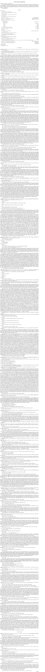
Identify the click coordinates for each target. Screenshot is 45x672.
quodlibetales (5, 19)
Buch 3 (4, 25)
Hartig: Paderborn (28, 130)
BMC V (21, 55)
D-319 (23, 129)
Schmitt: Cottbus (35, 603)
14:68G (16, 584)
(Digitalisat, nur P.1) (18, 281)
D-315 (6, 534)
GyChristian (20, 295)
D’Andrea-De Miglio (11, 212)
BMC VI (1, 506)
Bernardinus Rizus (35, 162)
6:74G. (11, 271)
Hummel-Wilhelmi (21, 370)
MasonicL (20, 347)
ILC (7, 563)
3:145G (8, 548)
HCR (2, 329)
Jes (15, 624)
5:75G (31, 489)
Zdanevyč (12, 131)
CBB (9, 54)
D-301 (26, 430)
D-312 (6, 475)
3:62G (22, 180)
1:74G (20, 51)
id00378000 (9, 494)
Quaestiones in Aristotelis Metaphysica (17, 49)
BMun (1, 133)
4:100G (29, 489)
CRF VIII (11, 79)
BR (16, 59)
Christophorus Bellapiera (34, 424)
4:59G (24, 635)
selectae (4, 28)
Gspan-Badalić (13, 128)
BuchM (28, 155)
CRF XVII (6, 493)
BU (10, 65)
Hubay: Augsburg (25, 167)
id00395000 (21, 150)
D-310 (23, 454)
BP (3, 338)
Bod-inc (28, 55)
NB (6, 70)
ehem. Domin (36, 508)
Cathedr (33, 293)
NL (3, 153)
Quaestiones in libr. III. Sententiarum (17, 451)
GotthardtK (20, 133)
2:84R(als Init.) (21, 635)
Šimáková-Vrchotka (31, 112)
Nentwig (31, 250)
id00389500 (21, 563)
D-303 (31, 505)
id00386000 (3, 455)
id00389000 (8, 573)
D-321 (37, 166)
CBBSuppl (9, 637)
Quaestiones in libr (14, 423)
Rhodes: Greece (34, 128)
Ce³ (12, 54)
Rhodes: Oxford (25, 56)
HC (2, 54)
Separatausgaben (5, 22)
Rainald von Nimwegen (30, 513)
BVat (5, 61)
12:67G (20, 164)
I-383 (37, 617)
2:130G (22, 51)
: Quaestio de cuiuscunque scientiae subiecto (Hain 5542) (16, 40)
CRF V (36, 492)
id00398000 (20, 506)
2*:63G (24, 489)
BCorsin (16, 67)
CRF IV (5, 55)
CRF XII (5, 129)
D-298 (11, 55)
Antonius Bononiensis (24, 424)
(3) (23, 209)
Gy (30, 297)
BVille (12, 61)
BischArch (13, 138)
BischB (32, 116)
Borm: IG (3, 130)
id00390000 (18, 587)
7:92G (34, 599)
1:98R (12, 452)
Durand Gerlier (27, 488)
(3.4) (22, 366)
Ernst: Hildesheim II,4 (17, 130)
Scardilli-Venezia (6, 57)
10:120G (18, 164)
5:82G (16, 125)
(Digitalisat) (19, 76)
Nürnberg (28, 124)
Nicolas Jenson (6, 146)
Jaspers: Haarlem (7, 476)
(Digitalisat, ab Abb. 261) (27, 148)
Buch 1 (4, 23)
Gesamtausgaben (5, 21)
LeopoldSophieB (21, 544)
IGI (36, 54)
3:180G (26, 489)
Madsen (21, 150)
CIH (15, 54)
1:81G (18, 502)
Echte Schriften (2, 10)
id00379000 (33, 213)
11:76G (18, 108)
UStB (8, 62)
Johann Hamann (31, 73)
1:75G (7, 527)
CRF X (4, 111)
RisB (30, 219)
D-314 (2, 518)
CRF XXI (15, 493)
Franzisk (29, 82)
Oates (20, 56)
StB (18, 62)
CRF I (4, 79)
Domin (36, 142)
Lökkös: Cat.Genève (18, 212)
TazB (32, 290)
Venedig (26, 49)
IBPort (30, 54)
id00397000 (22, 185)
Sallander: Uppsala (16, 251)
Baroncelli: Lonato (4, 404)
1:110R (18, 426)
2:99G (26, 412)
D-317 (37, 586)
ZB (17, 141)
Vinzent (25, 290)
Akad (27, 157)
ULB (30, 114)
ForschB (4, 116)
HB (12, 308)
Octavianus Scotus (5, 178)
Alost (26, 547)
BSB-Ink (9, 55)
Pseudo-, (8, 633)
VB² (18, 493)
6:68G (32, 599)
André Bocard (13, 488)
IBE (24, 54)
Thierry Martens (29, 547)
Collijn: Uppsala (14, 285)
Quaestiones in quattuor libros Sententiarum (9, 34)
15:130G (18, 584)
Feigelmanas (20, 54)
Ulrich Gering (13, 461)
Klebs (6, 54)
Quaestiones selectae (14, 614)
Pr (17, 55)
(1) (16, 247)
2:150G (9, 527)
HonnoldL (12, 293)
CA (5, 563)
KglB (8, 221)
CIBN (14, 55)
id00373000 (26, 80)
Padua (30, 91)
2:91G (17, 462)
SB (0, 65)
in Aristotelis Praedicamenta (7, 42)
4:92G (24, 51)
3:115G (20, 462)
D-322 (11, 183)
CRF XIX (13, 129)
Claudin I (8, 464)
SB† (17, 114)
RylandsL (1, 343)
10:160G (16, 108)
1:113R (12, 651)
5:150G (14, 147)
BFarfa (9, 219)
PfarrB (22, 267)
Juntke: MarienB (34, 130)
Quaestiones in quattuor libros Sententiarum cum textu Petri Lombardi (22, 314)
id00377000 (3, 477)
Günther (33, 55)
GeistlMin (5, 136)
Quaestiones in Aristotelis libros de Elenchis (21, 649)
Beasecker (5, 212)
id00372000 (28, 57)
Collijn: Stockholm (9, 130)
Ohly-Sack (12, 112)
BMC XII (15, 167)
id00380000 (15, 252)
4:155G (14, 651)
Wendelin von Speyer (24, 614)
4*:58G (27, 599)
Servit (9, 341)
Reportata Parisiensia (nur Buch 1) (7, 27)
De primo (4, 17)
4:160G (14, 125)
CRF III (8, 79)
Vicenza (24, 451)
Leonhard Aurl (28, 407)
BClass (22, 348)
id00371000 (22, 663)
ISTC (26, 57)
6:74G (16, 147)
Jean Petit (22, 488)
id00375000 (20, 431)
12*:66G (16, 326)
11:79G (20, 318)
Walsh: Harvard (19, 57)
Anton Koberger (32, 124)
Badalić (9, 78)
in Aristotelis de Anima (7, 39)
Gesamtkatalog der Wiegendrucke (6, 670)
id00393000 (19, 113)
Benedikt (32, 99)
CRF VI (7, 210)
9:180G (28, 51)
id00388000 (32, 535)
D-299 (18, 79)
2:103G (18, 660)
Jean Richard (18, 488)
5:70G (20, 660)
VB (6, 111)
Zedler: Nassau (12, 113)
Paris (10, 461)
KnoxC (10, 376)
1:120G (17, 635)
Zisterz (15, 170)
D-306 (22, 330)
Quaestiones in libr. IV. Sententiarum (17, 460)
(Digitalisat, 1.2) (12, 366)
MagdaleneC (11, 336)
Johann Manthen (3, 107)
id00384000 (15, 619)
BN (18, 67)
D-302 (31, 210)
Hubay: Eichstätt (7, 56)
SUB (14, 221)
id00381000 (35, 287)
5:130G (29, 599)
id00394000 (18, 131)
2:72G (6, 548)
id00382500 (14, 404)
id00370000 (33, 653)
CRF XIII (9, 129)
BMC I (15, 475)
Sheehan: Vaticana (14, 185)
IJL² (24, 110)
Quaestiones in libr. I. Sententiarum (16, 407)
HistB (35, 158)
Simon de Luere (13, 598)
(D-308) (27, 369)
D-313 (37, 210)
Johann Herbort (32, 145)
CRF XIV (24, 97)
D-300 (35, 414)
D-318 (13, 111)
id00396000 (19, 168)
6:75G (16, 651)
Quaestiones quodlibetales (15, 91)
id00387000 (10, 519)
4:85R (18, 615)
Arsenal (3, 102)
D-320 (2, 150)
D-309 (33, 210)
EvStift (4, 309)
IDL (14, 97)
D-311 (35, 210)
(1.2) (20, 366)
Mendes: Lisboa (13, 56)
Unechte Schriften (3, 35)
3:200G (29, 412)
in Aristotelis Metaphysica (7, 18)
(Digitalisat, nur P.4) (28, 281)
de (6, 37)
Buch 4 (4, 26)
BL (33, 62)
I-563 (8, 534)
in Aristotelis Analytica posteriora (8, 38)
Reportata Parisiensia (14, 500)
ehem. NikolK (14, 297)
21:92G (21, 584)
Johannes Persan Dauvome (31, 526)
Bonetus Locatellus (31, 49)
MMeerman (6, 100)
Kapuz (10, 257)
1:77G (12, 515)
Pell (1, 55)
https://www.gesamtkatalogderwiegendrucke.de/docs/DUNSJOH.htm (17, 670)
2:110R (15, 93)
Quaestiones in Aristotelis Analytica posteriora (21, 633)
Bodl (20, 139)
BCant (16, 100)
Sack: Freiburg (31, 56)
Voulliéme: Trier (13, 57)
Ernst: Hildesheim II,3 (8, 370)
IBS (33, 54)
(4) (24, 209)
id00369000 (27, 638)
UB (37, 58)
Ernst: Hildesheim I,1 (34, 111)
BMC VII (35, 97)
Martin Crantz (18, 461)
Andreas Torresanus (20, 598)
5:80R (26, 51)
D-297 (31, 662)
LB (35, 68)
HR (2, 464)
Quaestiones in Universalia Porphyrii (16, 513)
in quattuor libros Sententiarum (9, 12)
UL (28, 87)
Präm (25, 136)
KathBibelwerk (24, 390)
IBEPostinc (24, 368)
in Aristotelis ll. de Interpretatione (8, 41)
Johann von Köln (34, 106)
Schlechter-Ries (23, 251)
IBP (27, 54)
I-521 (37, 637)
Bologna (31, 500)
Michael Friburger (25, 461)
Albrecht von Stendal (34, 91)
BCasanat (36, 348)
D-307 (24, 369)
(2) (21, 209)
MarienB (10, 136)
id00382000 (15, 332)
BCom (25, 66)
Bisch (31, 174)
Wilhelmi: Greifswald (7, 131)
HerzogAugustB (28, 266)
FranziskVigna (28, 594)
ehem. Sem (36, 62)
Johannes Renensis (29, 451)
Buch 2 (4, 24)
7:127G (22, 660)
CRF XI (27, 149)
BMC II (28, 129)
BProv (37, 67)
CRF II (1, 129)
